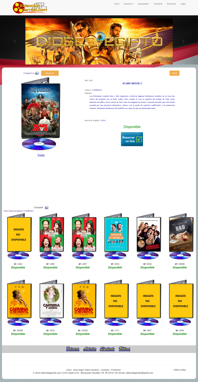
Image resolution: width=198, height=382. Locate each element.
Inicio (116, 4)
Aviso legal (78, 370)
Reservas (171, 4)
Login (183, 4)
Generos (129, 4)
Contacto (105, 370)
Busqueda (143, 4)
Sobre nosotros (92, 370)
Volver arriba (180, 370)
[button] (15, 41)
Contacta (158, 4)
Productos (116, 370)
